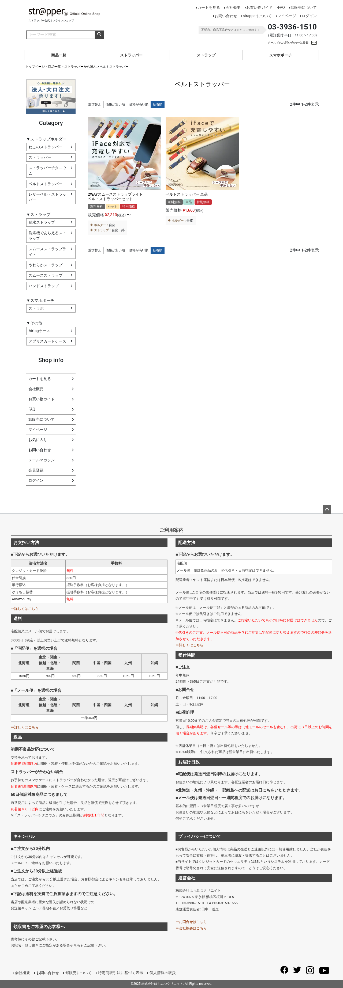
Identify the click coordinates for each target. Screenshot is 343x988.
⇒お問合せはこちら (191, 922)
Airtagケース (39, 331)
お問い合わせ (226, 16)
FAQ (281, 7)
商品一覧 (58, 55)
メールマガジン (41, 460)
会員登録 (35, 470)
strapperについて (257, 16)
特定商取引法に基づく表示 (120, 973)
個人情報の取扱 (163, 973)
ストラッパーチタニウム (47, 171)
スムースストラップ (45, 275)
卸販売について (303, 7)
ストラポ (36, 308)
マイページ (286, 16)
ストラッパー (131, 55)
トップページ (35, 67)
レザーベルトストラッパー (47, 197)
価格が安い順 (115, 104)
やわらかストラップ (45, 265)
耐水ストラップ (42, 222)
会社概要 (233, 7)
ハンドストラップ (44, 286)
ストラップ (206, 55)
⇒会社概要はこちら (191, 928)
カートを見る (208, 7)
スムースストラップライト (47, 252)
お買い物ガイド (259, 7)
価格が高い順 (138, 104)
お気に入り (37, 440)
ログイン (309, 16)
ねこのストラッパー (45, 147)
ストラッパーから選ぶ (80, 67)
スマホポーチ (280, 55)
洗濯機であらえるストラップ (47, 236)
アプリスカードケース (47, 341)
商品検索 (99, 35)
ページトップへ (327, 509)
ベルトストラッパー (45, 184)
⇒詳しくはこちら (25, 609)
